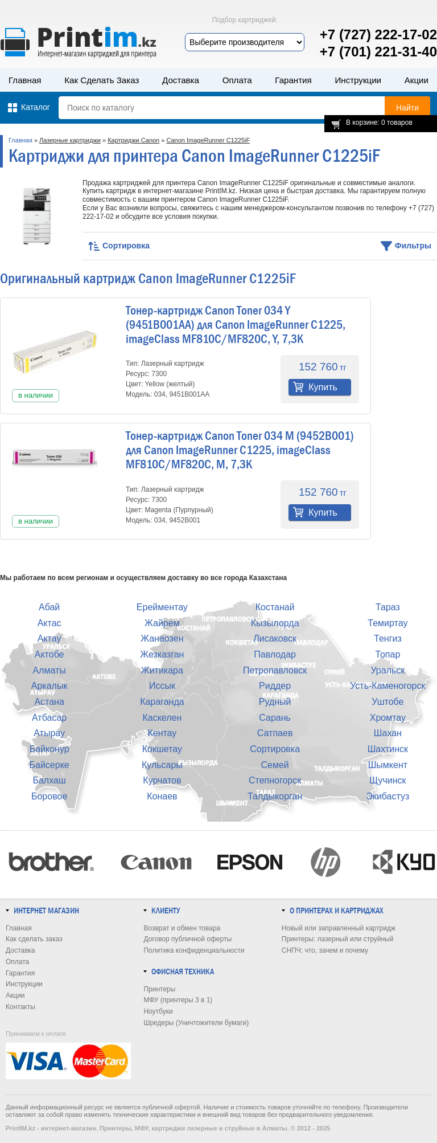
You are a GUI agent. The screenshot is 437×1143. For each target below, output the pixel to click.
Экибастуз (387, 796)
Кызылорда (275, 623)
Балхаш (48, 780)
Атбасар (49, 717)
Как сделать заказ (101, 80)
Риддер (275, 686)
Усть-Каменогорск (387, 686)
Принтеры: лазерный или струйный (338, 939)
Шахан (388, 733)
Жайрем (162, 623)
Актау (49, 638)
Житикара (162, 670)
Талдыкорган (275, 796)
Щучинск (387, 780)
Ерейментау (162, 607)
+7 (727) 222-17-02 (378, 34)
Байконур (49, 749)
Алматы (48, 670)
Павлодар (275, 654)
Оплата (237, 80)
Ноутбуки (157, 1011)
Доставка (180, 80)
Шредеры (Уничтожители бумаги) (196, 1023)
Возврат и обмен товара (181, 928)
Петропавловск (275, 670)
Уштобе (387, 702)
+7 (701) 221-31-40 (378, 51)
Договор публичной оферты (187, 939)
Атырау (49, 733)
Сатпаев (275, 733)
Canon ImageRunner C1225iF (208, 140)
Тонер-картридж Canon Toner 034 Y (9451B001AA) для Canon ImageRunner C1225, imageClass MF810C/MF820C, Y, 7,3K (235, 325)
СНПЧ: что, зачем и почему (325, 950)
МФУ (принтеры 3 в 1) (177, 1000)
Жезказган (162, 654)
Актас (49, 623)
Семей (274, 765)
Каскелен (162, 717)
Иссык (162, 686)
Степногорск (275, 780)
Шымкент (387, 765)
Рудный (275, 702)
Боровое (49, 796)
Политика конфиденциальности (193, 950)
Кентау (161, 733)
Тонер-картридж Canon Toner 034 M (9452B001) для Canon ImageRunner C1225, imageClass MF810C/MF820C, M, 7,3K (240, 450)
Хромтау (388, 717)
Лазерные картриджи (70, 140)
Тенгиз (388, 638)
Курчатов (162, 780)
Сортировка (275, 749)
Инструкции (358, 80)
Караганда (162, 702)
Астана (49, 702)
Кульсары (162, 765)
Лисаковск (274, 638)
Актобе (49, 654)
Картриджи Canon (133, 140)
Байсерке (49, 765)
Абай (49, 607)
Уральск (387, 670)
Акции (416, 80)
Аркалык (49, 686)
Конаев (162, 796)
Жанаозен (162, 638)
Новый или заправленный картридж (338, 928)
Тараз (388, 607)
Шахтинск (388, 749)
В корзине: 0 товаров (379, 122)
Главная (25, 80)
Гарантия (293, 80)
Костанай (275, 607)
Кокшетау (162, 749)
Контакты (20, 1007)
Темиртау (387, 623)
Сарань (275, 717)
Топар (387, 654)
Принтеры (159, 989)
